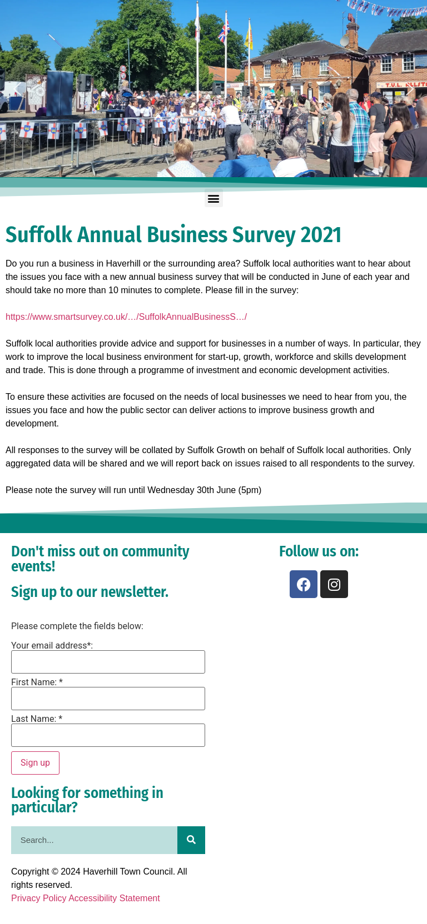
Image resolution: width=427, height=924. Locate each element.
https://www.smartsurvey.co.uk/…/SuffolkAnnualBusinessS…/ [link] (126, 317)
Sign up (35, 762)
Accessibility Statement (114, 898)
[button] (17, 89)
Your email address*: (52, 645)
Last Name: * (36, 719)
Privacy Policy (39, 898)
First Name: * (37, 682)
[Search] (191, 840)
